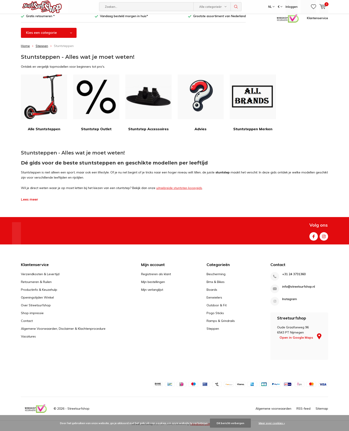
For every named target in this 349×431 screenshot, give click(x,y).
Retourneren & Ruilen (36, 285)
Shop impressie (32, 316)
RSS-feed (303, 412)
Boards (212, 293)
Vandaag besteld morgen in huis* (124, 19)
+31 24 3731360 (294, 277)
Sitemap (322, 412)
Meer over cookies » (272, 423)
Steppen (42, 49)
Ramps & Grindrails (221, 324)
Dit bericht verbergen (230, 423)
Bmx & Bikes (216, 285)
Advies (201, 106)
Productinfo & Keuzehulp (39, 293)
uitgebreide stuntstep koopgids (179, 191)
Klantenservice (317, 21)
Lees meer (29, 203)
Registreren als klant (156, 277)
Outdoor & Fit (217, 309)
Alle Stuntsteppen (44, 106)
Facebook (313, 239)
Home (25, 49)
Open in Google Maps (300, 341)
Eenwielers (214, 301)
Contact (27, 324)
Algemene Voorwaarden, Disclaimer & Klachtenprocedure (63, 332)
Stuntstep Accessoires (148, 106)
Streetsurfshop (78, 412)
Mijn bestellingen (153, 285)
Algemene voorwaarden (273, 412)
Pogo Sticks (215, 316)
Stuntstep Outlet (96, 106)
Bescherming (216, 277)
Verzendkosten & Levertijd (40, 277)
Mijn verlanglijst (152, 293)
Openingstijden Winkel (37, 301)
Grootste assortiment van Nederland (219, 19)
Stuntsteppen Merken (253, 106)
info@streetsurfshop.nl (298, 290)
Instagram (324, 239)
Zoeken (236, 6)
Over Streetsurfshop (36, 309)
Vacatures (28, 340)
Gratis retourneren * (40, 19)
